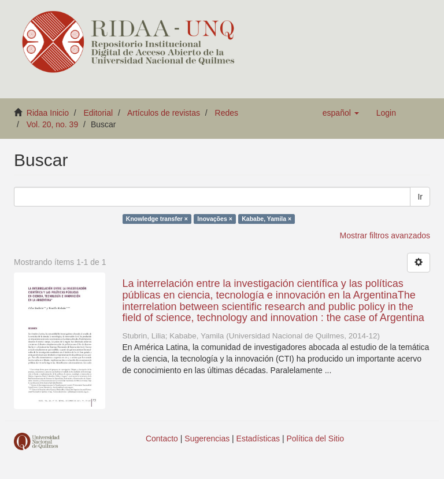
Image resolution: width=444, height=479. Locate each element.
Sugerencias (207, 438)
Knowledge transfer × (157, 218)
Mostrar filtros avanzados (385, 235)
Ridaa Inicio (48, 112)
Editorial (98, 112)
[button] (341, 112)
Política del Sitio (316, 438)
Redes (226, 112)
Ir (420, 196)
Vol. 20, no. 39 (53, 124)
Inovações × (214, 218)
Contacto (162, 438)
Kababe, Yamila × (266, 218)
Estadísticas (258, 438)
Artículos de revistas (163, 112)
